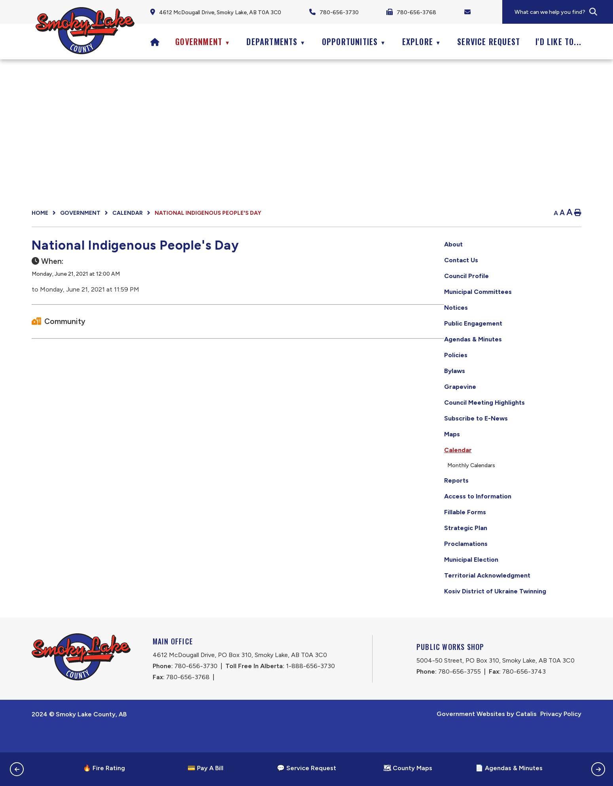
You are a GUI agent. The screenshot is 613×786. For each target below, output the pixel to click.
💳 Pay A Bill (205, 768)
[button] (593, 12)
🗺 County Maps (407, 768)
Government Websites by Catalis (487, 737)
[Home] (155, 41)
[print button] (577, 213)
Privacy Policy (560, 737)
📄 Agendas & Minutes (509, 768)
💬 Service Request (306, 768)
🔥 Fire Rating (104, 768)
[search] (563, 12)
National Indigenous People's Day (208, 213)
